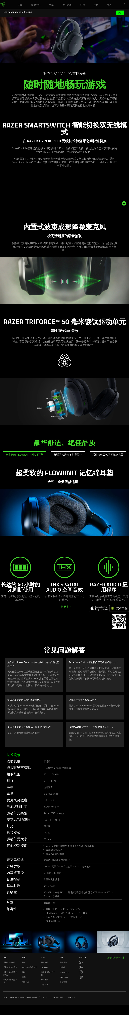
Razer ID (44, 967)
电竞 (24, 977)
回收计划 (44, 985)
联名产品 (25, 982)
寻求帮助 (44, 962)
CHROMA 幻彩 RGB (29, 967)
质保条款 (44, 980)
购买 (120, 13)
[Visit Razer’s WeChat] (81, 967)
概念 (24, 972)
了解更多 (64, 606)
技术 (24, 962)
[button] (125, 4)
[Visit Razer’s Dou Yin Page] (81, 972)
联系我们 (63, 982)
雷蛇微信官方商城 (10, 967)
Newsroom (64, 972)
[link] (2, 4)
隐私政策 (71, 997)
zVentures (64, 977)
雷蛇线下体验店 (9, 962)
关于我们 (63, 962)
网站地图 (59, 997)
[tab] (24, 454)
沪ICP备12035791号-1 (47, 997)
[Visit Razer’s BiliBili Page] (81, 977)
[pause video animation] (125, 203)
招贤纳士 (63, 967)
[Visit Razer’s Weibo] (81, 963)
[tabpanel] (64, 509)
